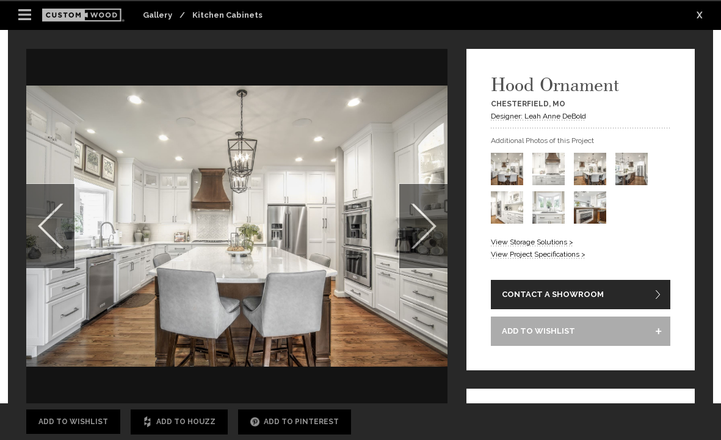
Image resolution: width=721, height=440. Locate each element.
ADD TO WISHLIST (538, 331)
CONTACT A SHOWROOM (553, 294)
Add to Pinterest (294, 422)
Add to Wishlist (73, 421)
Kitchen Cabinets (227, 15)
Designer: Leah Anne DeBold (538, 116)
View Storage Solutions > (532, 242)
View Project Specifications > (538, 254)
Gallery (157, 15)
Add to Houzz (179, 422)
